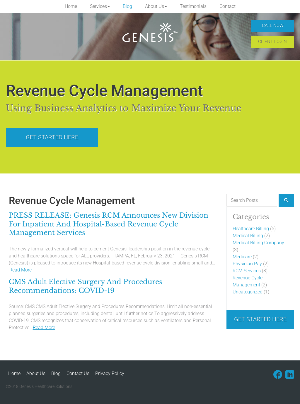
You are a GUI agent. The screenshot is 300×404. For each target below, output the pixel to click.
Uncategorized (247, 292)
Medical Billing (248, 235)
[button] (100, 6)
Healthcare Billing (251, 228)
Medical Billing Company (258, 242)
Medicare (242, 256)
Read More (20, 270)
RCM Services (247, 271)
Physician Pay (247, 264)
